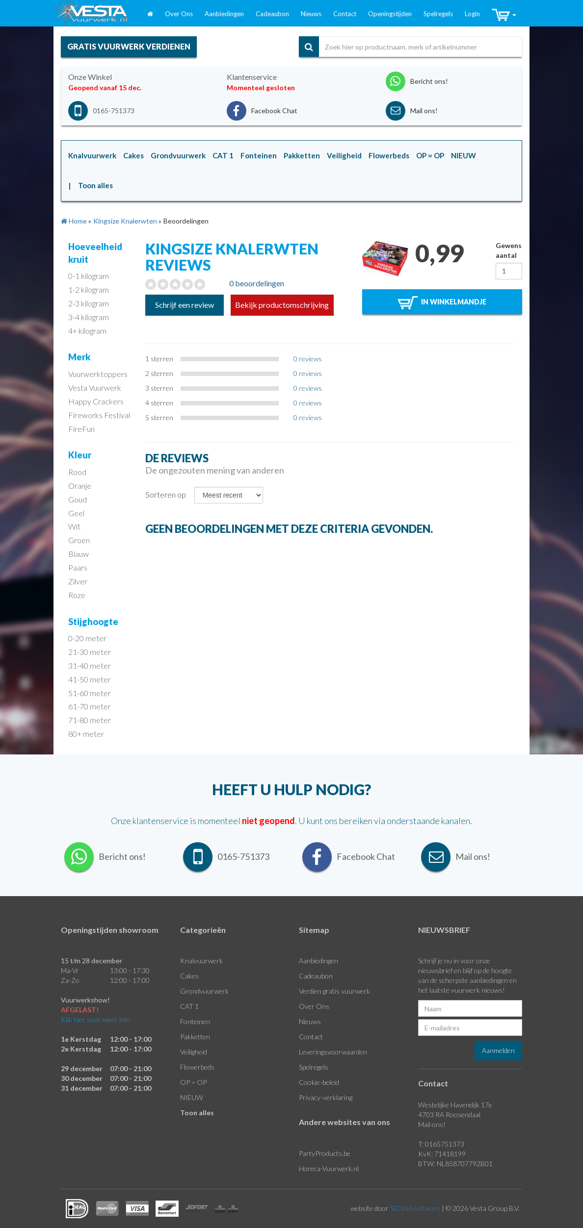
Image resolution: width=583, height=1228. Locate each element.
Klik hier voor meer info (96, 1019)
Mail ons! (432, 1124)
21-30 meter (89, 651)
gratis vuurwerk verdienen (128, 46)
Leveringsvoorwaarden (333, 1052)
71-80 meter (89, 720)
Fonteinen (195, 1021)
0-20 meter (87, 638)
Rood (77, 471)
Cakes (189, 976)
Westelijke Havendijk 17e (455, 1105)
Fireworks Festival (99, 415)
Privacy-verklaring (325, 1097)
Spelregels (438, 14)
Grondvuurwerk (204, 991)
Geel (76, 513)
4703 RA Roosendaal (449, 1114)
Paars (77, 567)
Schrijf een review (184, 304)
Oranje (79, 485)
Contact (344, 14)
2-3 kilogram (88, 303)
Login (472, 14)
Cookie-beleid (319, 1082)
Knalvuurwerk (201, 960)
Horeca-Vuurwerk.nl (329, 1168)
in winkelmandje (442, 302)
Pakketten (195, 1036)
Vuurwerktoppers (98, 373)
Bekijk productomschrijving (282, 304)
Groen (79, 540)
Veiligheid (193, 1052)
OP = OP (193, 1082)
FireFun (81, 428)
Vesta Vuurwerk (94, 387)
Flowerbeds (197, 1067)
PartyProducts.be (324, 1153)
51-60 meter (89, 693)
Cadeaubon (272, 14)
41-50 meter (89, 679)
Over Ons (179, 14)
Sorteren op (165, 494)
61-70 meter (89, 706)
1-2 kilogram (88, 289)
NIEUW (191, 1097)
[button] (504, 15)
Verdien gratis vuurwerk (334, 991)
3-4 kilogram (88, 317)
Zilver (77, 581)
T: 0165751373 (441, 1144)
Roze (76, 595)
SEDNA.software (415, 1208)
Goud (77, 499)
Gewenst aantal (509, 250)
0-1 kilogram (88, 275)
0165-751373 (113, 110)
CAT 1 (189, 1006)
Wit (74, 526)
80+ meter (86, 733)
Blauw (78, 553)
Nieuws (311, 14)
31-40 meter (89, 665)
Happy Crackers (96, 401)
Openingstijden (390, 14)
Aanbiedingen (224, 14)
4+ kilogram (87, 330)
